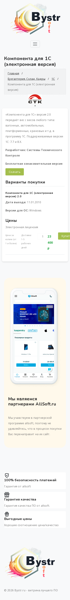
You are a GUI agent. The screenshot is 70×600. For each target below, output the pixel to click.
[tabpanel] (35, 98)
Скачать (14, 172)
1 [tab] (35, 106)
